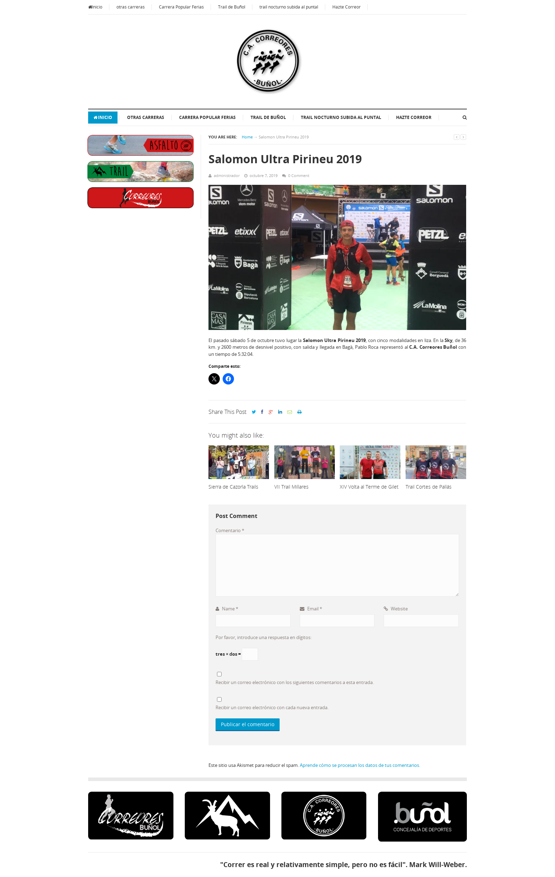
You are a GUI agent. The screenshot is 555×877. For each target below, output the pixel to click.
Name (227, 608)
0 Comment (298, 175)
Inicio (95, 7)
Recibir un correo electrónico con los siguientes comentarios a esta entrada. (295, 682)
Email (311, 608)
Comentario (230, 530)
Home (247, 136)
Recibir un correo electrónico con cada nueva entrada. (272, 707)
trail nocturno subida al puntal (288, 7)
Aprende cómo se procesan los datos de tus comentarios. (360, 765)
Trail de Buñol (231, 7)
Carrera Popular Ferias (181, 7)
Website (396, 608)
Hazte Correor (346, 7)
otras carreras (130, 7)
